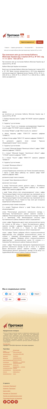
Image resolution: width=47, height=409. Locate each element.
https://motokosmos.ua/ (8, 360)
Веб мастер (5, 358)
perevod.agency (6, 366)
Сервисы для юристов (17, 47)
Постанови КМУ (29, 47)
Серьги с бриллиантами (8, 352)
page (8, 293)
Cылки (14, 373)
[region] (23, 16)
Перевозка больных (17, 360)
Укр (22, 36)
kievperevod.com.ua (7, 373)
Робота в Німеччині (17, 352)
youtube (22, 299)
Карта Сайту (6, 391)
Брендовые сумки (17, 370)
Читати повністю (23, 255)
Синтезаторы (6, 362)
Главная (7, 47)
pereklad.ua (15, 356)
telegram (35, 293)
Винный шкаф (16, 350)
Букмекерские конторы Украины (19, 367)
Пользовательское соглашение (12, 398)
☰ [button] (28, 37)
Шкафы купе (15, 365)
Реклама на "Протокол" (10, 393)
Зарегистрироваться (27, 42)
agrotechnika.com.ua (7, 364)
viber (8, 299)
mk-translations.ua (7, 370)
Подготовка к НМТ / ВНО (18, 354)
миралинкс (5, 356)
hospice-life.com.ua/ (17, 358)
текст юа (5, 372)
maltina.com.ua (16, 372)
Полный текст (6, 344)
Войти (40, 42)
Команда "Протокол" (9, 388)
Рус (22, 34)
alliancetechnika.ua (7, 354)
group (21, 293)
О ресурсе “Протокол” (9, 386)
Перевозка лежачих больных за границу (19, 362)
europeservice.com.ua (7, 368)
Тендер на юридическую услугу (12, 396)
